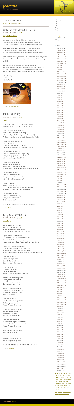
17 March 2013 (60, 133)
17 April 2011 (60, 347)
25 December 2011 (61, 270)
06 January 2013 (61, 155)
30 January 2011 (61, 370)
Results (65, 385)
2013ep (57, 24)
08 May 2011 (60, 340)
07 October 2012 (61, 182)
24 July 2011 (60, 317)
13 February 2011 (61, 366)
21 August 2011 (61, 308)
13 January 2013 (61, 153)
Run (69, 385)
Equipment (57, 28)
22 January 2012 (61, 261)
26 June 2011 (60, 325)
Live (56, 32)
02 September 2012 (61, 193)
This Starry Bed (67, 392)
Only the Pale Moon (10, 36)
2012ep (57, 26)
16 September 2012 (61, 189)
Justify (60, 381)
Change (57, 377)
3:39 (56, 373)
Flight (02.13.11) (11, 114)
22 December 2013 (61, 48)
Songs (56, 30)
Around (68, 375)
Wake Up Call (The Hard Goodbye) (62, 394)
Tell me (14, 401)
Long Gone (58, 383)
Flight (62, 377)
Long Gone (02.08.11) (14, 215)
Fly (67, 377)
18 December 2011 (61, 272)
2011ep (57, 22)
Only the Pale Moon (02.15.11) (19, 29)
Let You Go (67, 381)
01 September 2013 (61, 82)
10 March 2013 (60, 136)
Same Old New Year (60, 387)
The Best (60, 392)
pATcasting (58, 20)
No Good (64, 383)
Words (56, 36)
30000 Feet (61, 373)
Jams (56, 34)
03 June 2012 (60, 221)
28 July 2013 (60, 93)
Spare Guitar (61, 389)
